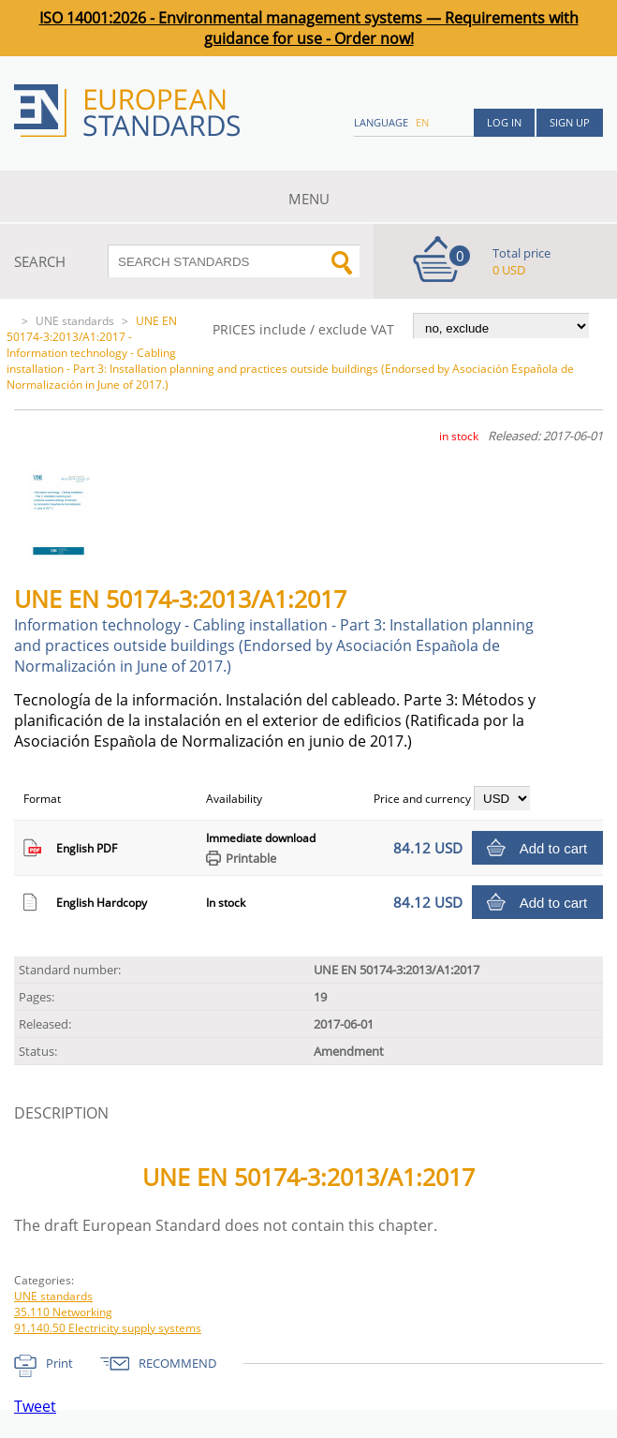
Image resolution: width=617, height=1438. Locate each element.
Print (59, 1363)
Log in (504, 122)
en (422, 122)
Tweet (35, 1406)
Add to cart (554, 848)
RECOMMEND (177, 1363)
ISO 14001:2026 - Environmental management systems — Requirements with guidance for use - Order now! (309, 28)
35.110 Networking (63, 1312)
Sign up (570, 122)
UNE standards (75, 321)
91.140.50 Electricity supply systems (107, 1328)
